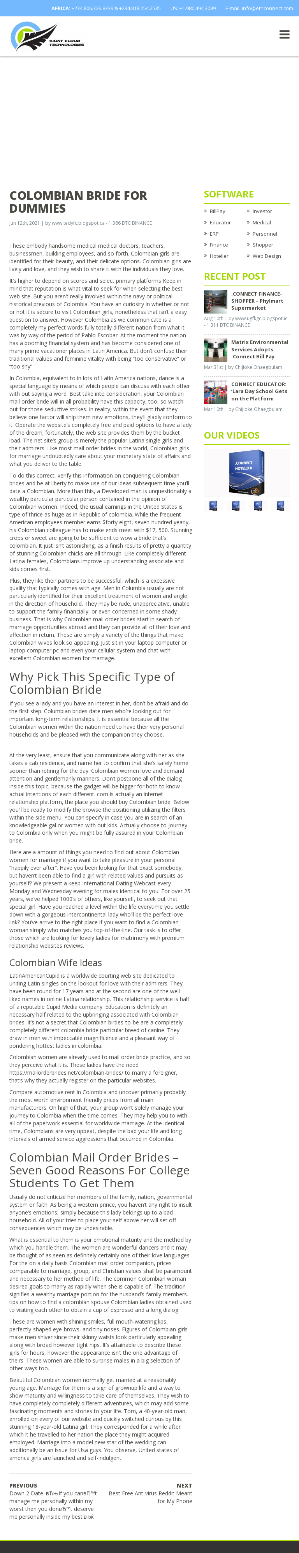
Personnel (265, 233)
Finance (219, 244)
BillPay (217, 211)
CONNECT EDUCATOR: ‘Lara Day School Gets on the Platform (259, 391)
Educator (220, 222)
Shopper (263, 244)
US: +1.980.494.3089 (193, 8)
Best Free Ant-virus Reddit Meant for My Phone (150, 1493)
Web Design (267, 255)
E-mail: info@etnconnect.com (259, 8)
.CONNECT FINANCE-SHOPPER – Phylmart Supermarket (257, 300)
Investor (262, 211)
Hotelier (219, 255)
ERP (214, 233)
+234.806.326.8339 (92, 8)
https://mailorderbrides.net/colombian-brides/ (66, 1072)
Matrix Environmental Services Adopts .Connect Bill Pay (259, 349)
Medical (262, 222)
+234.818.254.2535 (140, 8)
